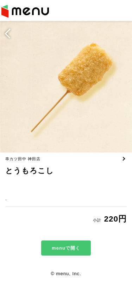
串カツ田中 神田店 (22, 159)
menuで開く (66, 248)
